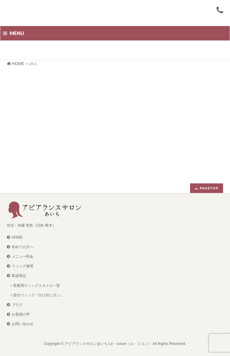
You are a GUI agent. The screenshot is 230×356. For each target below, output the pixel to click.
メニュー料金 (22, 256)
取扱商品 (19, 276)
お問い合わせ (22, 324)
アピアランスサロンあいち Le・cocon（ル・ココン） (108, 344)
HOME (17, 237)
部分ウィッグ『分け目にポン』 (38, 295)
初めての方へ (22, 247)
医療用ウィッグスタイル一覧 (36, 285)
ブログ (17, 305)
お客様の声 (21, 314)
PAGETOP (209, 188)
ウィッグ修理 (22, 266)
